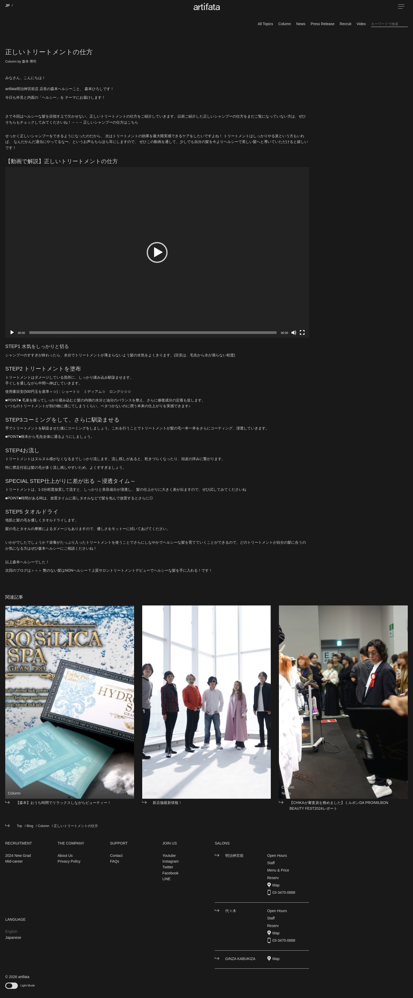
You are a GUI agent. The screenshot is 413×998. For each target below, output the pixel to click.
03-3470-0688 (283, 892)
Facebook (170, 873)
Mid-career (14, 861)
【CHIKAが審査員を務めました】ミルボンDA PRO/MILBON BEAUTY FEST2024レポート (338, 805)
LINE (166, 879)
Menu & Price (278, 870)
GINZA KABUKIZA (240, 959)
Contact (116, 855)
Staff (271, 863)
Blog (30, 826)
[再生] (12, 332)
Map (275, 885)
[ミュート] (293, 332)
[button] (157, 252)
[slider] (153, 332)
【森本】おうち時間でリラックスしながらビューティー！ (63, 803)
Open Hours (277, 855)
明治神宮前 (234, 855)
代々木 (230, 911)
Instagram (170, 861)
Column (284, 24)
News (300, 24)
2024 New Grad (18, 855)
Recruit (345, 24)
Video (361, 24)
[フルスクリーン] (302, 332)
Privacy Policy (69, 861)
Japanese (13, 937)
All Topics (265, 24)
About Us (65, 855)
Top (19, 826)
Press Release (322, 24)
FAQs (114, 861)
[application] (157, 252)
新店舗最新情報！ (167, 803)
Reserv (273, 878)
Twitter (167, 867)
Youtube (169, 855)
